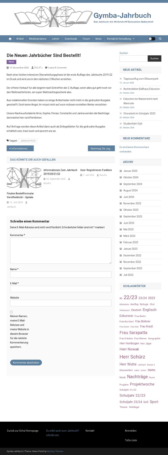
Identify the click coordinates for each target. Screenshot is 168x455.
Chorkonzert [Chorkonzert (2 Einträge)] (125, 310)
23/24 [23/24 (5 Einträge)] (142, 298)
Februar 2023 (130, 242)
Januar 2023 (130, 248)
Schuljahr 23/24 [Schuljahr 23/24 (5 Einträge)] (131, 402)
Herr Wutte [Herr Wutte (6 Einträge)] (128, 364)
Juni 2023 (128, 223)
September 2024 (132, 184)
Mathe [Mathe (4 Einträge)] (151, 370)
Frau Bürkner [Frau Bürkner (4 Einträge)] (142, 321)
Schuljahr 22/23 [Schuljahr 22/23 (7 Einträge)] (132, 395)
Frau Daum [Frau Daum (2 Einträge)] (124, 327)
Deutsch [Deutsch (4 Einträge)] (136, 310)
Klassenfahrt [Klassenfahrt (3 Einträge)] (126, 370)
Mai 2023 (128, 229)
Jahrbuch (11, 207)
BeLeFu (38, 67)
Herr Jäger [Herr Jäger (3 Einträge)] (146, 343)
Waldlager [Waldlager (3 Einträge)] (134, 407)
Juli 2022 (128, 274)
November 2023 (132, 203)
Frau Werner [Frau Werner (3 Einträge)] (140, 338)
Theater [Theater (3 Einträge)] (124, 407)
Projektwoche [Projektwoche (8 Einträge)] (142, 384)
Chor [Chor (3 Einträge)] (152, 304)
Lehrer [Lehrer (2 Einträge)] (143, 370)
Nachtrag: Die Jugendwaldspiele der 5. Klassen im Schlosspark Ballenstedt (103, 148)
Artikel (20, 38)
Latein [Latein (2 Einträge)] (136, 370)
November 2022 (132, 261)
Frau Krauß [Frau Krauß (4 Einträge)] (146, 326)
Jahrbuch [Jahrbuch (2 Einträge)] (142, 365)
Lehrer (55, 38)
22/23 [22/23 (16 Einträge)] (130, 297)
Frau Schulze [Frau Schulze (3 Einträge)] (126, 338)
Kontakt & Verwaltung (119, 38)
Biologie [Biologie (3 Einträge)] (144, 304)
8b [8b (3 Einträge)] (121, 298)
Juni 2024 (128, 197)
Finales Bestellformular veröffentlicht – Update (20, 195)
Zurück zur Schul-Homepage (22, 430)
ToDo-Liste (131, 440)
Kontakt (90, 430)
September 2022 (132, 268)
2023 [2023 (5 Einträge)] (151, 298)
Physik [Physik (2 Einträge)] (152, 377)
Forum (86, 38)
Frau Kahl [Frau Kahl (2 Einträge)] (134, 327)
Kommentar (17, 235)
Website (14, 297)
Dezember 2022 (132, 255)
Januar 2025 (130, 171)
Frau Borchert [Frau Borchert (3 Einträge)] (127, 321)
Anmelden (131, 430)
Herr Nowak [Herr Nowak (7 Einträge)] (129, 349)
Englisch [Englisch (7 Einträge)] (149, 309)
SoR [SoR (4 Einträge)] (145, 402)
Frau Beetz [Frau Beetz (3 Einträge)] (140, 316)
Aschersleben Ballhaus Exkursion (141, 88)
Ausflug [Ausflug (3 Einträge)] (134, 304)
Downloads (71, 38)
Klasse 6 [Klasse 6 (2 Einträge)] (151, 365)
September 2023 (132, 216)
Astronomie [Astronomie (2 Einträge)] (124, 304)
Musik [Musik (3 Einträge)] (123, 377)
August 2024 (130, 190)
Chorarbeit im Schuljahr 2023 (139, 113)
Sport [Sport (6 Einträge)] (154, 402)
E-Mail (14, 283)
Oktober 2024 (130, 177)
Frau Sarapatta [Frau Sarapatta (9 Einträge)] (133, 332)
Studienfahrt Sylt (132, 123)
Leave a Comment (57, 67)
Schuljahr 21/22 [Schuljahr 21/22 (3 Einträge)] (128, 389)
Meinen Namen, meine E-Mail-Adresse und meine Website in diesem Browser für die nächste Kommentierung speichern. (19, 331)
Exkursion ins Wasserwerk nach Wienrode (140, 101)
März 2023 (129, 235)
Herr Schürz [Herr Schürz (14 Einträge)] (132, 357)
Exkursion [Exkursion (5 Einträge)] (126, 316)
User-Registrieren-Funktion (96, 170)
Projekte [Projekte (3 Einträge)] (124, 384)
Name (14, 269)
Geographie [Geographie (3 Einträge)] (154, 338)
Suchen (124, 53)
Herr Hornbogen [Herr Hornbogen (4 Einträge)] (129, 343)
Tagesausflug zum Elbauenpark (140, 78)
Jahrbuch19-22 (27, 140)
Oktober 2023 (130, 209)
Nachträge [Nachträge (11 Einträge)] (137, 376)
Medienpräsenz (38, 38)
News (98, 38)
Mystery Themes (55, 451)
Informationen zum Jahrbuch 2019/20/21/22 (23, 148)
